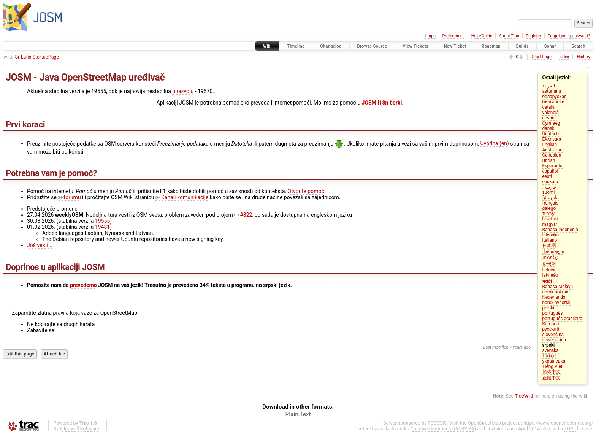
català (548, 107)
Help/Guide (481, 35)
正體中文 (551, 378)
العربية (548, 86)
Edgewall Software (79, 428)
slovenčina (553, 334)
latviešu (550, 275)
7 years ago (520, 347)
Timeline (295, 46)
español (550, 171)
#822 (243, 215)
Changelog (330, 46)
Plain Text (298, 414)
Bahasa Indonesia (560, 229)
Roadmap (491, 46)
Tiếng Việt (552, 366)
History (583, 56)
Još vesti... (39, 245)
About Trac (509, 35)
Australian (552, 149)
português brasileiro (562, 318)
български (553, 102)
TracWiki (524, 396)
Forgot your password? (569, 35)
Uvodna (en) (494, 143)
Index (564, 56)
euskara (550, 181)
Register (533, 35)
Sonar (550, 46)
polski (548, 308)
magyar (550, 224)
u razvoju (182, 91)
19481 (102, 227)
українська (554, 361)
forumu (69, 197)
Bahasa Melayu (557, 286)
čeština (549, 117)
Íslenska (550, 235)
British (548, 160)
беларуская (554, 96)
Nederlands (554, 297)
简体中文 (551, 371)
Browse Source (372, 46)
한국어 (549, 263)
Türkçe (549, 355)
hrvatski (550, 219)
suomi (548, 192)
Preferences (453, 35)
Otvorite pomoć (306, 191)
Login (430, 35)
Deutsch (550, 133)
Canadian (551, 155)
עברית (548, 213)
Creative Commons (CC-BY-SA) (443, 428)
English (549, 144)
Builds (522, 46)
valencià (550, 112)
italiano (549, 240)
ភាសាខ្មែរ (550, 257)
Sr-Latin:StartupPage (37, 57)
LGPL (570, 428)
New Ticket (455, 46)
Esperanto (552, 165)
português (552, 313)
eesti (547, 176)
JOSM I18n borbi (382, 103)
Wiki (267, 46)
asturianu (551, 91)
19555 (102, 221)
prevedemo (83, 285)
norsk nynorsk (556, 302)
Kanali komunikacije (181, 197)
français (550, 203)
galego (549, 208)
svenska (550, 350)
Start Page (541, 56)
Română (550, 324)
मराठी (547, 281)
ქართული (553, 251)
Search (578, 46)
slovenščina (554, 339)
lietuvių (549, 270)
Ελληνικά (551, 139)
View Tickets (415, 46)
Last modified (496, 347)
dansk (548, 128)
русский (551, 329)
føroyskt (550, 197)
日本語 (549, 245)
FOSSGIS (437, 423)
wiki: (8, 57)
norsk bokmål (556, 292)
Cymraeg (551, 123)
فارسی (549, 187)
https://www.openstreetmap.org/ (558, 423)
